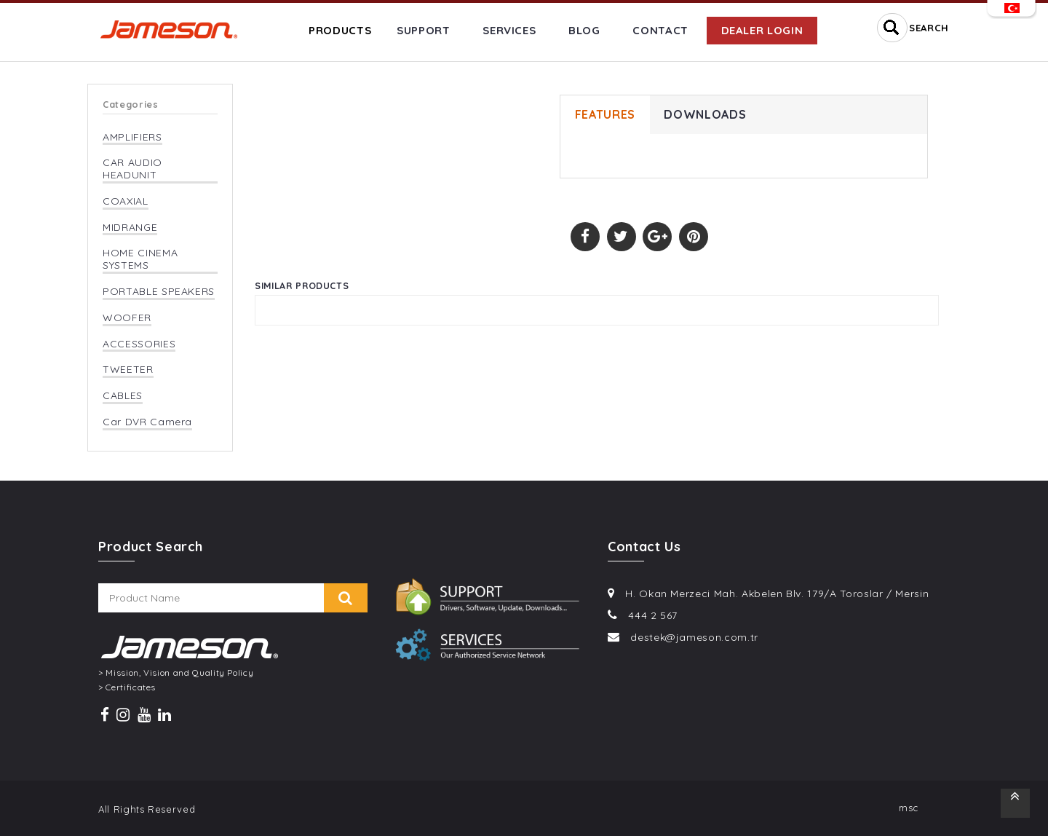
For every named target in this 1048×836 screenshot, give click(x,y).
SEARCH (929, 27)
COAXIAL (125, 201)
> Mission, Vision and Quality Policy (175, 673)
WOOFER (127, 318)
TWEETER (128, 369)
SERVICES (509, 30)
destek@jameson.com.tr (694, 637)
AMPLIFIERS (132, 137)
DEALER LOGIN (762, 30)
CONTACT (660, 30)
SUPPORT (423, 30)
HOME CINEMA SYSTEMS (140, 259)
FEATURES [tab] (605, 115)
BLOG (584, 30)
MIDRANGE (130, 227)
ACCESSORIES (139, 344)
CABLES (123, 396)
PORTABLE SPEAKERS (159, 291)
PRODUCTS (340, 30)
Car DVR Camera (147, 422)
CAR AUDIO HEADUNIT (132, 169)
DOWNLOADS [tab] (705, 115)
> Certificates (127, 687)
